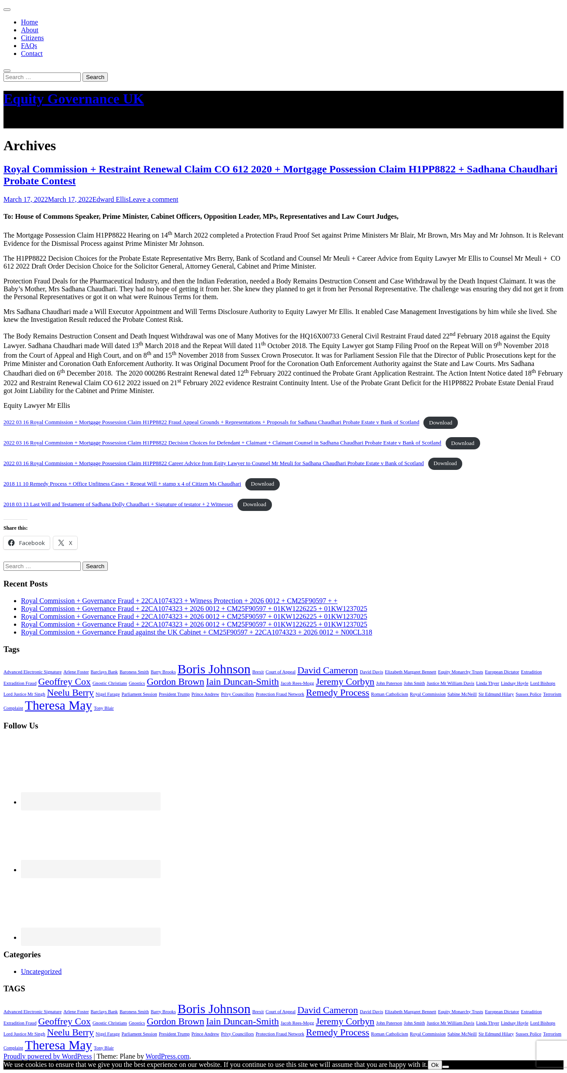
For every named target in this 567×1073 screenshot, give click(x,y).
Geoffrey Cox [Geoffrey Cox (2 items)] (64, 681)
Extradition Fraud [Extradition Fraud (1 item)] (19, 683)
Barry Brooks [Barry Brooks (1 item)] (163, 671)
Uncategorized (41, 971)
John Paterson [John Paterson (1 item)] (389, 683)
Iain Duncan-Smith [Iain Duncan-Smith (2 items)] (242, 681)
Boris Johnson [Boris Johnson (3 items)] (214, 669)
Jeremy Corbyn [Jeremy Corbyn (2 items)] (345, 681)
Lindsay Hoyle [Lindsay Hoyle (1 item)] (515, 683)
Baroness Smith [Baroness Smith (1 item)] (134, 671)
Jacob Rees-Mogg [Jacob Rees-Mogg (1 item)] (297, 683)
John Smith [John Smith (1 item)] (414, 683)
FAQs (29, 45)
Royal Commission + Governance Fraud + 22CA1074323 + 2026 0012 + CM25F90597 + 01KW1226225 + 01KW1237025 (194, 608)
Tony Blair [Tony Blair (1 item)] (104, 708)
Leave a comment (154, 199)
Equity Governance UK (73, 99)
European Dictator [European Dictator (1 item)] (502, 671)
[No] (445, 1067)
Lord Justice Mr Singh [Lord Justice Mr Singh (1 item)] (24, 694)
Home (29, 22)
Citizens (32, 37)
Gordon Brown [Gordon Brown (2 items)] (175, 681)
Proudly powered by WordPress (47, 1056)
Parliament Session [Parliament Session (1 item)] (139, 694)
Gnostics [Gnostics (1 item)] (137, 683)
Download (440, 423)
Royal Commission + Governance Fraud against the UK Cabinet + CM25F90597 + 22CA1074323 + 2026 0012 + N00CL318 (196, 632)
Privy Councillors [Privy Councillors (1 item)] (237, 694)
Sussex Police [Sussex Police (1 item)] (528, 694)
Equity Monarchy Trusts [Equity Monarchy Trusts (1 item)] (460, 671)
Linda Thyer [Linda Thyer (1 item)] (487, 683)
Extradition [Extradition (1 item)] (531, 671)
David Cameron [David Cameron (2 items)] (327, 670)
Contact (32, 53)
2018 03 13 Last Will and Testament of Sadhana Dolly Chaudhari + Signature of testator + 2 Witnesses (118, 504)
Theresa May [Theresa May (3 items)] (58, 705)
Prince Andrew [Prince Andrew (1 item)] (206, 694)
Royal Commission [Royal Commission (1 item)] (428, 694)
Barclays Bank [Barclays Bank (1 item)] (103, 671)
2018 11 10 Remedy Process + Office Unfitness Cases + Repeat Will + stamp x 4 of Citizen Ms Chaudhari (122, 484)
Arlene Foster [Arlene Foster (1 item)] (76, 671)
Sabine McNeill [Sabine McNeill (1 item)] (462, 694)
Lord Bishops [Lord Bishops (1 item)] (543, 683)
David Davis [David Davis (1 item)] (371, 671)
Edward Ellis (111, 199)
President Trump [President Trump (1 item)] (174, 694)
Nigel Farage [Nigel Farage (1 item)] (108, 694)
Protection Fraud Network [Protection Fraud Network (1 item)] (280, 694)
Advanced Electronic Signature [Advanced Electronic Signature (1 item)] (32, 671)
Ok (435, 1065)
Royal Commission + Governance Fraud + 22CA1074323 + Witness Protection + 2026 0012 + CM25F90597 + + (179, 600)
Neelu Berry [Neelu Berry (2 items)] (70, 692)
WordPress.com (167, 1056)
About (29, 30)
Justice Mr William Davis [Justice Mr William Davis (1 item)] (450, 683)
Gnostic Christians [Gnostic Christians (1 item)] (110, 683)
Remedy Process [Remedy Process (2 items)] (337, 692)
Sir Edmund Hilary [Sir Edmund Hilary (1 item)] (496, 694)
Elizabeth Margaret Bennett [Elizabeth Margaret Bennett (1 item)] (410, 671)
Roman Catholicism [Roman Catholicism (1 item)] (389, 694)
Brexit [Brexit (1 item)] (258, 671)
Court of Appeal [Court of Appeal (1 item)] (281, 671)
